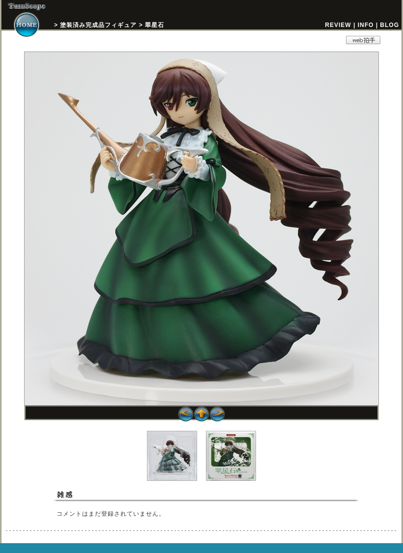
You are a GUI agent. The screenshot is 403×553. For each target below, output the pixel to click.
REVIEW (338, 25)
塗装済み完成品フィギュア (98, 25)
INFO (366, 25)
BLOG (389, 25)
